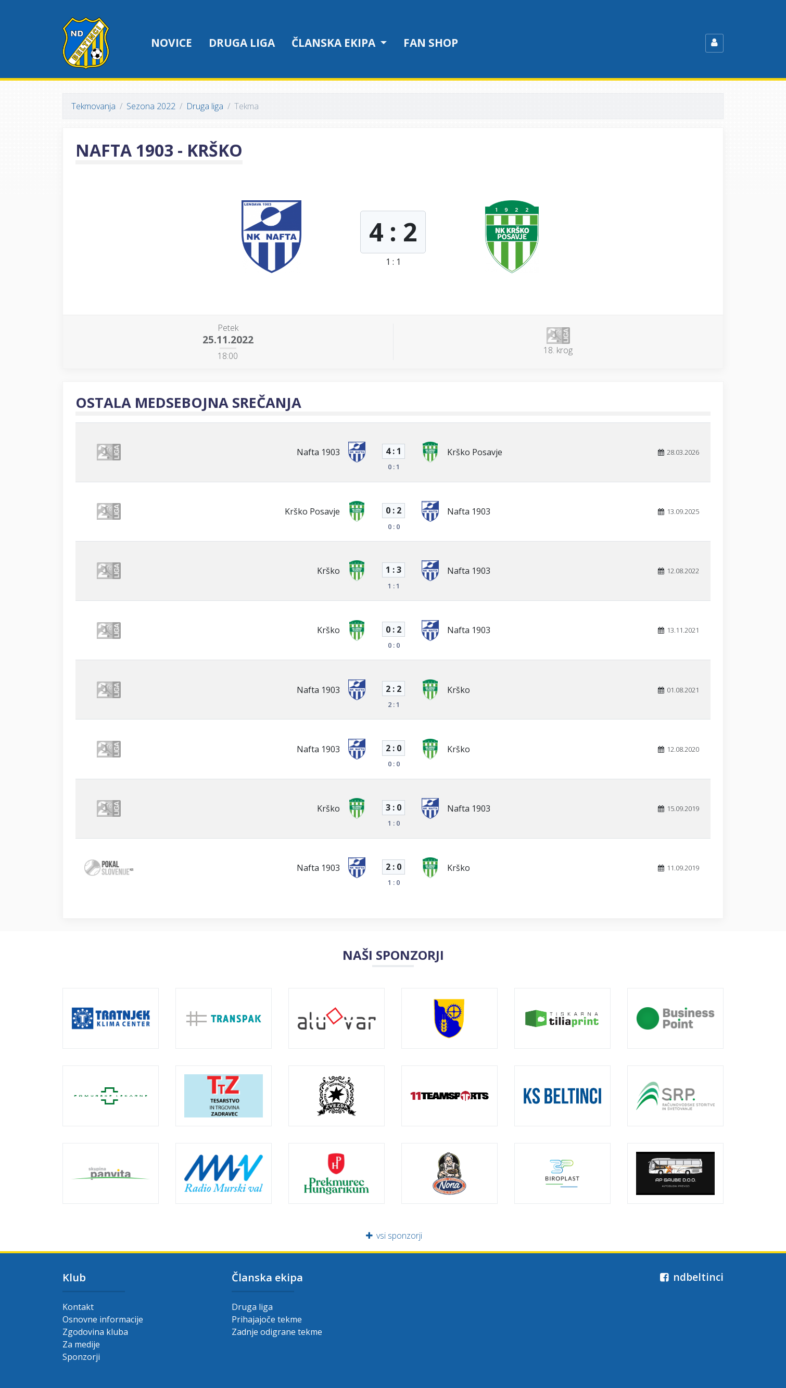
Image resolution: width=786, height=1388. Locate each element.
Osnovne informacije (102, 1319)
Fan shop (430, 42)
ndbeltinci (690, 1277)
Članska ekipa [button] (334, 42)
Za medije (81, 1344)
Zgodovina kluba (95, 1332)
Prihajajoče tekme (267, 1319)
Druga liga (242, 42)
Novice (171, 42)
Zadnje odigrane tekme (277, 1332)
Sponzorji (81, 1357)
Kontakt (78, 1307)
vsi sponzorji (393, 1235)
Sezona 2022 (150, 106)
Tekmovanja (93, 106)
